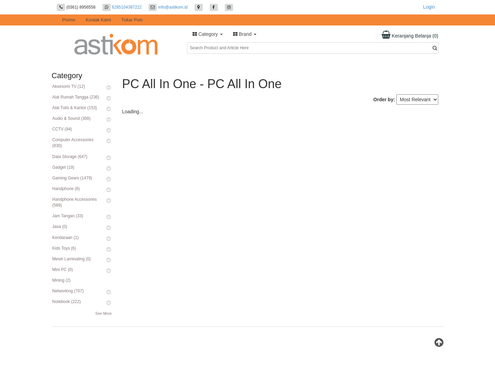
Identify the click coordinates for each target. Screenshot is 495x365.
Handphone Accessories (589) (74, 202)
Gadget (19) (63, 167)
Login (429, 7)
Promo (68, 19)
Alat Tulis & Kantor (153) (74, 107)
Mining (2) (61, 280)
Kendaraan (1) (65, 237)
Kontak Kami (98, 19)
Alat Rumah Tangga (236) (75, 97)
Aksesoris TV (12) (68, 86)
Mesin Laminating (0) (71, 259)
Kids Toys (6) (64, 248)
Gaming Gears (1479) (72, 178)
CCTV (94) (62, 129)
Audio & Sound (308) (71, 118)
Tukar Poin (132, 19)
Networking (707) (68, 291)
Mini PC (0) (62, 269)
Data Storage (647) (69, 156)
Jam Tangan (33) (67, 215)
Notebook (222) (66, 301)
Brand (244, 34)
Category (207, 34)
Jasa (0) (59, 226)
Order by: (384, 99)
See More (103, 313)
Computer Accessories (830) (73, 142)
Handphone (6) (66, 188)
